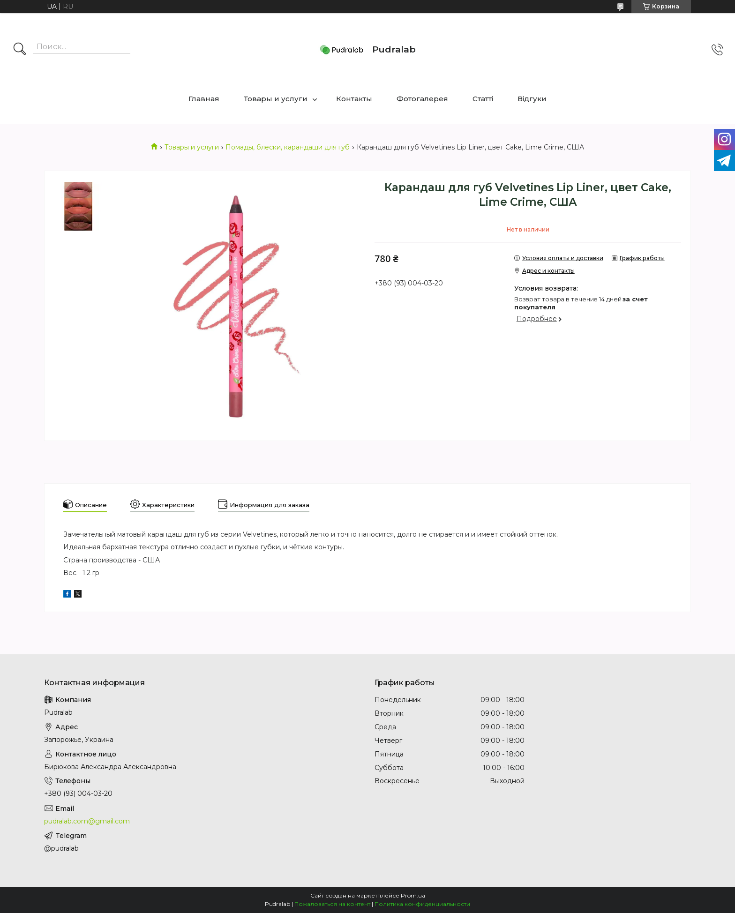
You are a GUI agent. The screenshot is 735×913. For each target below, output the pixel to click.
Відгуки (532, 98)
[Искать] (19, 50)
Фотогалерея (422, 98)
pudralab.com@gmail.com (87, 821)
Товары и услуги (276, 98)
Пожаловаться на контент (332, 903)
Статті (482, 98)
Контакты (354, 98)
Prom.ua (413, 895)
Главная (203, 98)
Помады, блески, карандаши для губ (287, 147)
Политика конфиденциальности (422, 903)
